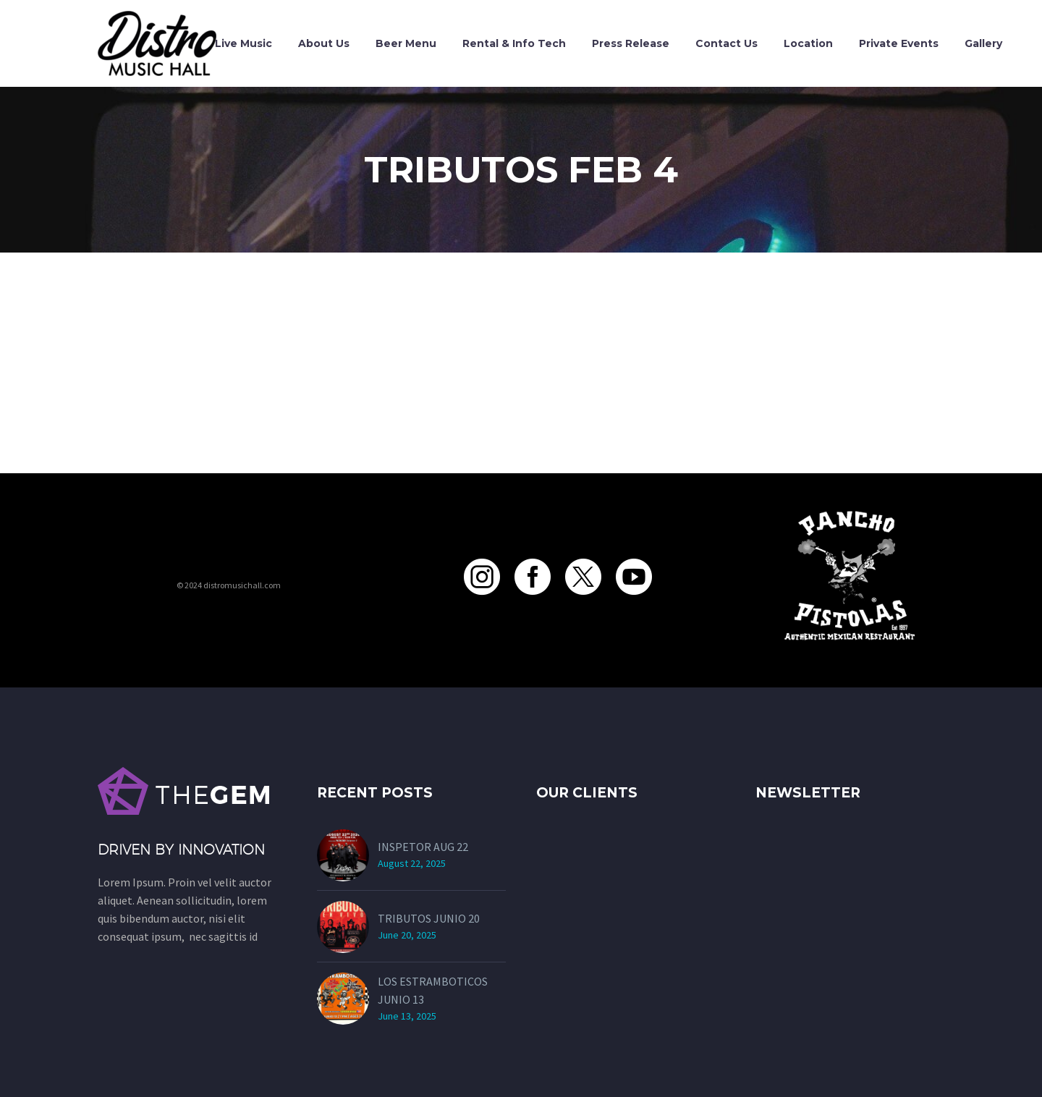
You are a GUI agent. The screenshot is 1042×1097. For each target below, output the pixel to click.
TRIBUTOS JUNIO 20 (429, 918)
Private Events (899, 43)
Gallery (983, 43)
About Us (324, 43)
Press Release (630, 43)
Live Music (243, 43)
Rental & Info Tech (514, 43)
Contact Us (726, 43)
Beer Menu (406, 43)
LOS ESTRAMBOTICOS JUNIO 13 (433, 990)
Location (808, 43)
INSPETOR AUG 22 (423, 846)
